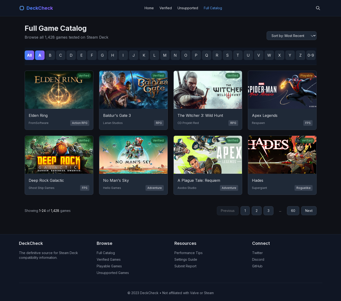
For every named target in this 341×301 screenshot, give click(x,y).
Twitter (257, 253)
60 (293, 211)
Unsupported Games (113, 273)
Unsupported (187, 8)
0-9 (311, 55)
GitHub (257, 266)
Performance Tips (188, 253)
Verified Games (109, 259)
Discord (258, 259)
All (29, 55)
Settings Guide (185, 259)
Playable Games (109, 266)
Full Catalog (213, 8)
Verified (165, 8)
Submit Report (185, 266)
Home (149, 8)
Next (309, 211)
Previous (228, 211)
